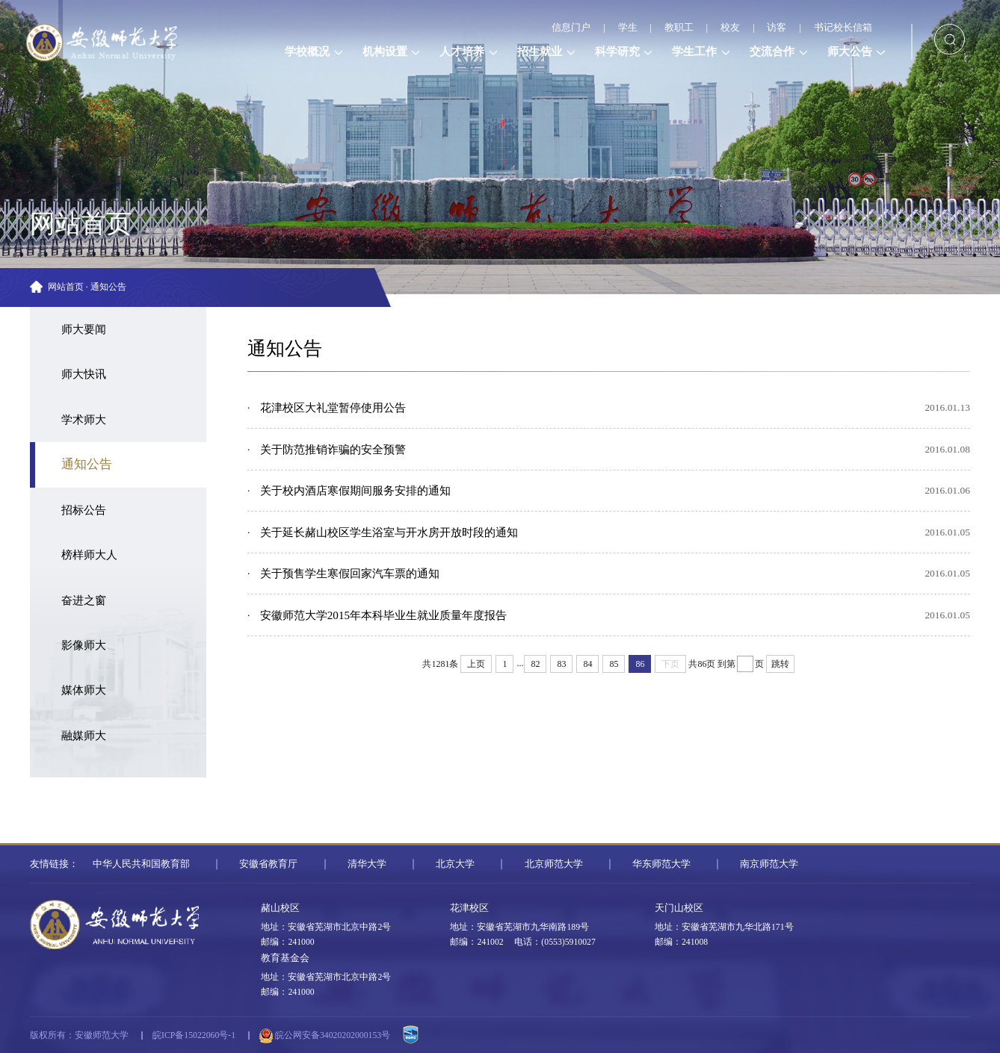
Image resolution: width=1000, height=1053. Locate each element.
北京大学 (455, 863)
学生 (628, 27)
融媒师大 (83, 736)
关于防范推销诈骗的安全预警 (333, 450)
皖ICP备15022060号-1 (193, 1035)
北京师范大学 (554, 863)
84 (587, 664)
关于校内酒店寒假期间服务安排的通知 (355, 491)
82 (535, 664)
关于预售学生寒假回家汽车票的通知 (349, 574)
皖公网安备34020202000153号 (324, 1035)
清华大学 (367, 863)
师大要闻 (83, 329)
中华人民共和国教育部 (141, 863)
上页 (476, 664)
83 (561, 664)
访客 (776, 27)
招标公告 (83, 510)
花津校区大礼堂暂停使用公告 (333, 408)
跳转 (780, 664)
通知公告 (108, 287)
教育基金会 (285, 957)
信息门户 (571, 27)
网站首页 (66, 287)
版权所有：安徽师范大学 (79, 1035)
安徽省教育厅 (268, 863)
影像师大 (83, 645)
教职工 (679, 27)
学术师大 (83, 420)
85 (613, 664)
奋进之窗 (83, 600)
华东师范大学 (661, 863)
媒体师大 (83, 690)
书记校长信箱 (843, 27)
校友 (730, 27)
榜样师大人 (89, 555)
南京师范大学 (769, 863)
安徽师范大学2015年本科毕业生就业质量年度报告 (383, 615)
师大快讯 (83, 374)
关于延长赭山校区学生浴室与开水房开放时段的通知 (389, 532)
